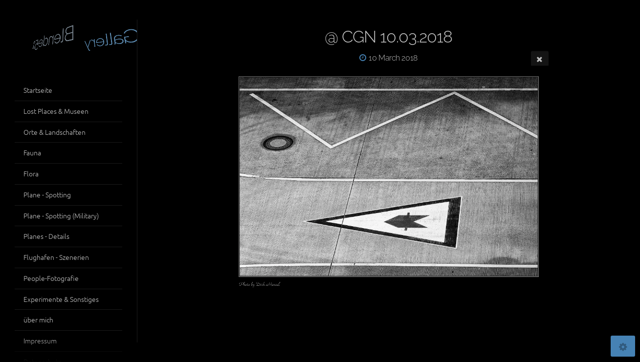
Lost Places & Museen (55, 111)
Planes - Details (46, 236)
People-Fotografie (51, 278)
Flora (31, 173)
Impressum (40, 340)
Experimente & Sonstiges (61, 299)
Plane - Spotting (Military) (61, 215)
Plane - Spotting (47, 194)
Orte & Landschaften (54, 132)
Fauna (32, 152)
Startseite (37, 90)
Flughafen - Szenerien (56, 257)
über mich (38, 319)
